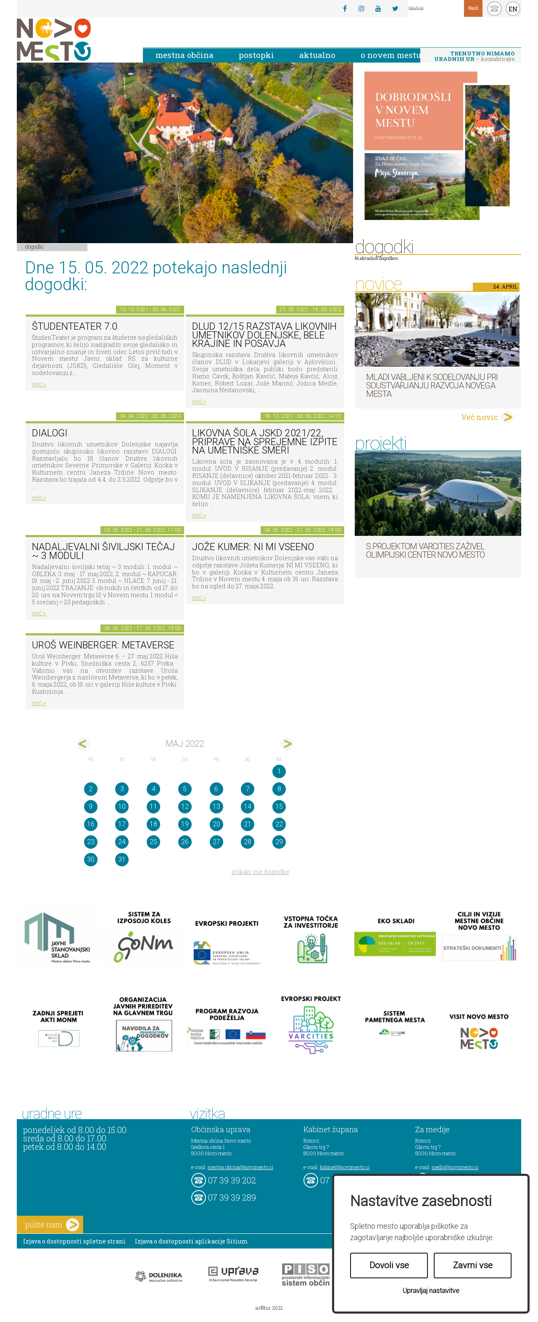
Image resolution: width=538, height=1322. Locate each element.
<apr (83, 743)
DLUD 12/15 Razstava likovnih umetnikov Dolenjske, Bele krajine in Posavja (264, 335)
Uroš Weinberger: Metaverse (103, 645)
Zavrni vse (473, 1265)
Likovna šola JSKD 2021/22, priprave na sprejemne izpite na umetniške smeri (265, 442)
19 (185, 824)
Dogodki (34, 246)
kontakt (494, 8)
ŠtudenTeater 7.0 (74, 326)
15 (279, 807)
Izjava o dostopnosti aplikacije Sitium (191, 1241)
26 (185, 842)
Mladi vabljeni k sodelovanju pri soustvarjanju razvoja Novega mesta (432, 385)
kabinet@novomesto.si (344, 1167)
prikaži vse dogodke (260, 872)
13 (216, 807)
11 (153, 807)
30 (91, 859)
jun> (286, 743)
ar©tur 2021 (269, 1307)
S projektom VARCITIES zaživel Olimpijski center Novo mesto (425, 550)
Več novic (479, 417)
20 (216, 824)
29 (279, 842)
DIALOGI (49, 433)
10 (122, 807)
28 (247, 842)
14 (247, 807)
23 (91, 842)
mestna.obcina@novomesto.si (240, 1167)
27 (216, 842)
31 (122, 859)
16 (91, 824)
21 (247, 824)
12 (185, 807)
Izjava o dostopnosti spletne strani (74, 1241)
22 (279, 824)
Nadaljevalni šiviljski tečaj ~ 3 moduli (103, 551)
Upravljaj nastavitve (431, 1291)
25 (153, 842)
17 (122, 824)
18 (153, 824)
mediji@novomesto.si (455, 1167)
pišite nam (52, 1224)
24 (122, 842)
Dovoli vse (389, 1265)
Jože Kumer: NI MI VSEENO (253, 547)
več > (39, 384)
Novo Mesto (73, 39)
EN (513, 9)
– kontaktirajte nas (474, 57)
